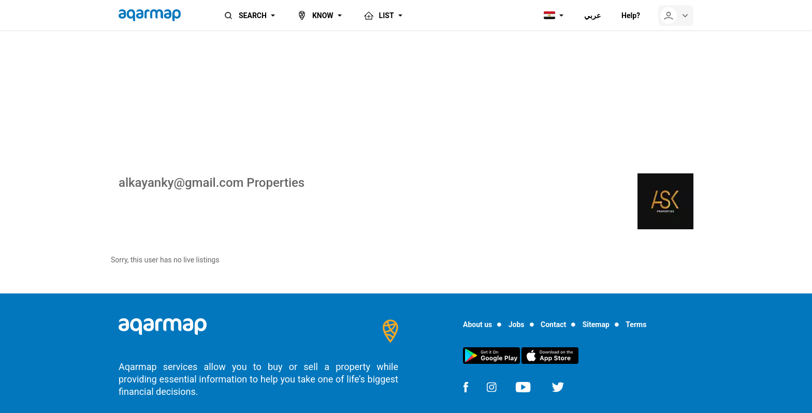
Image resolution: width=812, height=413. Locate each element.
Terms (636, 324)
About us (477, 324)
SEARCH (244, 15)
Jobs (517, 324)
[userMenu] (675, 15)
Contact (553, 324)
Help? (630, 15)
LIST (378, 15)
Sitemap (596, 324)
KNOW (315, 15)
